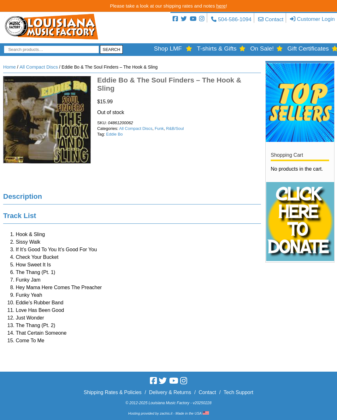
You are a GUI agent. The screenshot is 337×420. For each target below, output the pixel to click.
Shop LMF (168, 48)
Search (111, 49)
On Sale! (262, 48)
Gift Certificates (308, 48)
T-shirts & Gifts (217, 48)
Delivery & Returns (170, 392)
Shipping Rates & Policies (112, 392)
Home (9, 67)
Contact (274, 19)
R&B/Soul (175, 128)
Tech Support (238, 392)
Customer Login (316, 19)
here (221, 6)
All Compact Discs (39, 67)
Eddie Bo (114, 134)
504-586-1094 (234, 19)
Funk (159, 128)
